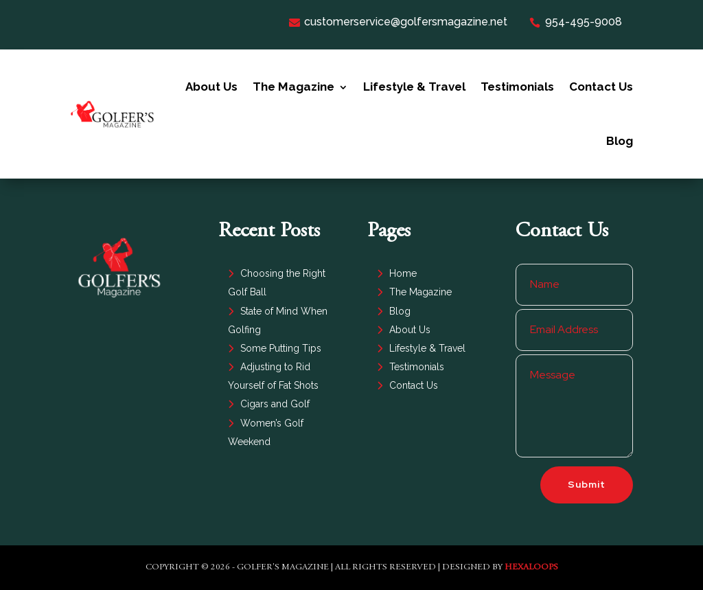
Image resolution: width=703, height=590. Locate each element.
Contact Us (601, 86)
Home (403, 273)
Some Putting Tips (280, 348)
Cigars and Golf (275, 403)
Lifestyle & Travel (414, 86)
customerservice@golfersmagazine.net (398, 21)
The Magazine (293, 86)
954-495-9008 (575, 21)
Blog (619, 141)
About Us (211, 86)
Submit (587, 484)
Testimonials (517, 86)
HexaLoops (531, 567)
